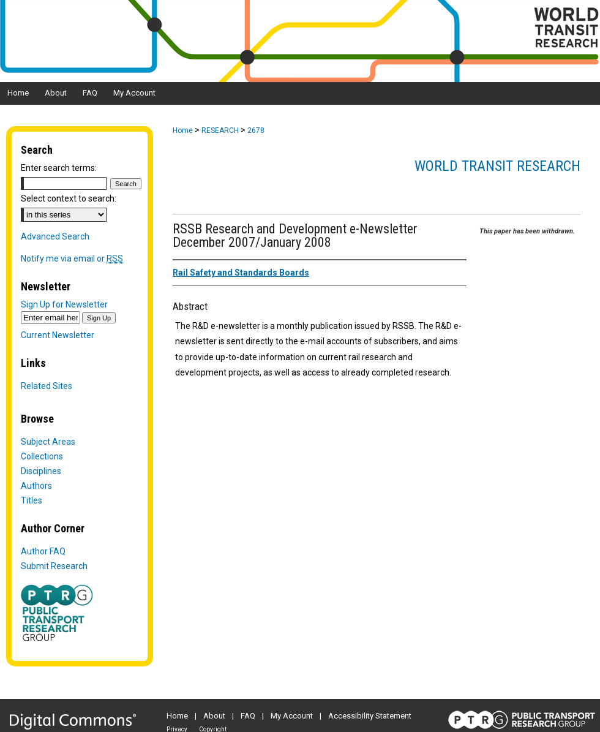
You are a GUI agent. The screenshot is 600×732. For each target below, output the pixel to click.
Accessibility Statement (369, 715)
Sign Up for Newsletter (64, 304)
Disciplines (41, 471)
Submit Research (54, 566)
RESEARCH (220, 130)
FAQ (248, 715)
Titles (31, 500)
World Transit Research (497, 166)
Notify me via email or (72, 258)
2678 (255, 130)
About (214, 715)
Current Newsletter (57, 335)
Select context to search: (68, 198)
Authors (36, 486)
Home (183, 130)
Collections (42, 456)
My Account (292, 715)
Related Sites (46, 386)
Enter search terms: (59, 168)
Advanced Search (55, 236)
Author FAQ (43, 551)
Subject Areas (48, 442)
